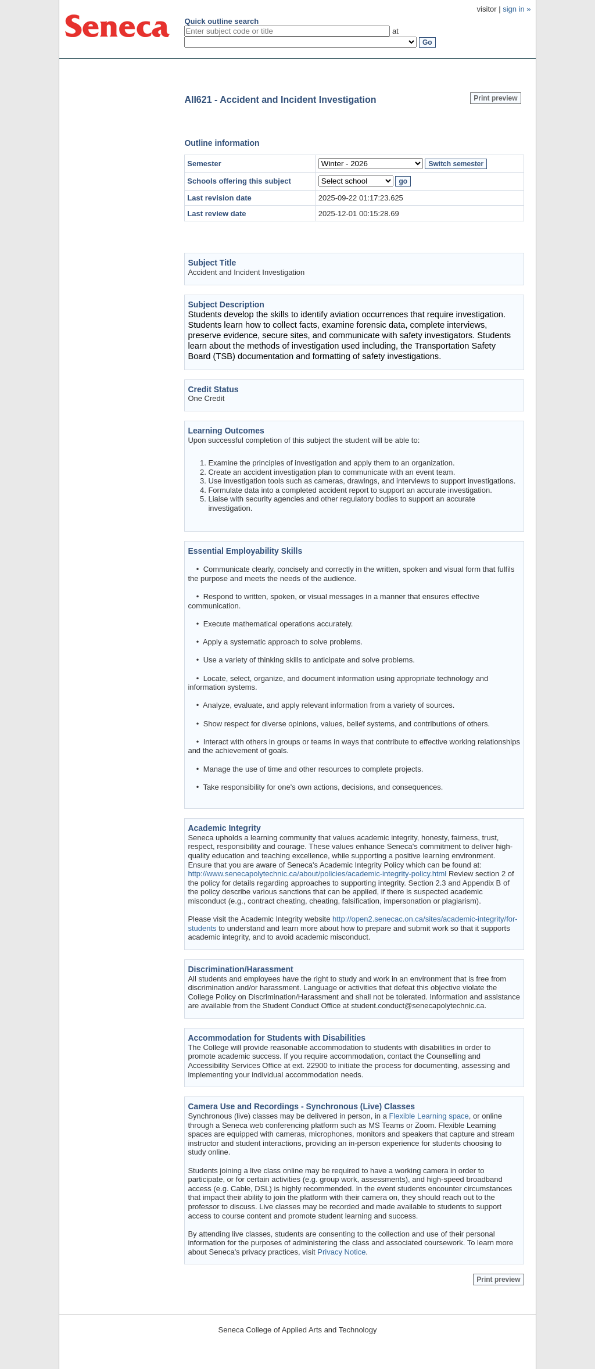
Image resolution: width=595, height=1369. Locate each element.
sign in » (517, 9)
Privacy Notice (341, 1252)
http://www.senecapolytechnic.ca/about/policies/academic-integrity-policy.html (317, 873)
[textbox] (287, 31)
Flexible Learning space (429, 1116)
